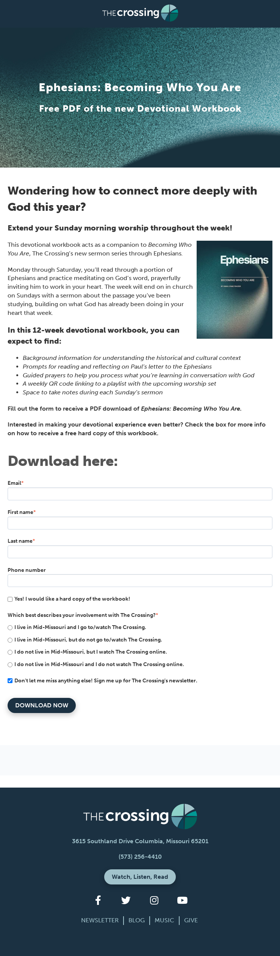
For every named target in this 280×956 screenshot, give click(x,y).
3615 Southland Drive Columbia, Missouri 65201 (140, 841)
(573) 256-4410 (140, 856)
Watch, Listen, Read (140, 876)
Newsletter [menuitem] (100, 920)
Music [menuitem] (164, 920)
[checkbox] (140, 646)
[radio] (140, 627)
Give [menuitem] (191, 920)
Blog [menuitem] (136, 920)
